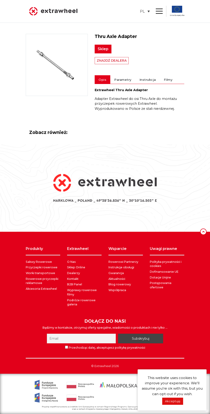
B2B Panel (74, 284)
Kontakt (73, 279)
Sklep (103, 49)
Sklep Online (76, 267)
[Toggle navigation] (159, 11)
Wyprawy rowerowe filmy (82, 292)
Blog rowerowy (119, 284)
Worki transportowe (40, 273)
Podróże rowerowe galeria (81, 302)
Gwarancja (116, 273)
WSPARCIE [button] (117, 248)
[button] (145, 11)
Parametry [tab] (123, 79)
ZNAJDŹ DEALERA (112, 60)
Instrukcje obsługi (121, 267)
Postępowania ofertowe (160, 285)
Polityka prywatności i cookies (166, 264)
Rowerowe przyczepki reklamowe (42, 281)
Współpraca (117, 290)
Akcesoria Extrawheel (41, 288)
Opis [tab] (102, 79)
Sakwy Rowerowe (39, 261)
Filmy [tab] (168, 79)
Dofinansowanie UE (164, 271)
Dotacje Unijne (160, 277)
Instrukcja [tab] (147, 79)
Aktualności (116, 279)
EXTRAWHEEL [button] (77, 248)
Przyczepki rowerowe (41, 267)
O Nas (71, 261)
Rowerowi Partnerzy (123, 261)
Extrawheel (102, 366)
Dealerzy (73, 273)
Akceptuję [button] (172, 401)
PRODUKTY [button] (34, 248)
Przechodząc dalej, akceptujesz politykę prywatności (105, 347)
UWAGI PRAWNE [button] (163, 248)
